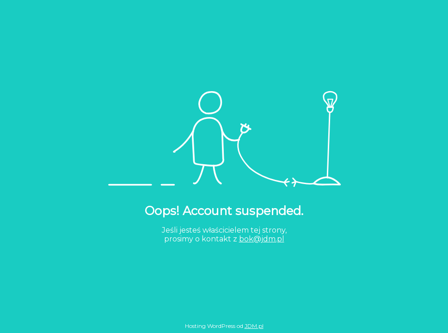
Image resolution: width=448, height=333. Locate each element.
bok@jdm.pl (261, 238)
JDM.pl (254, 325)
